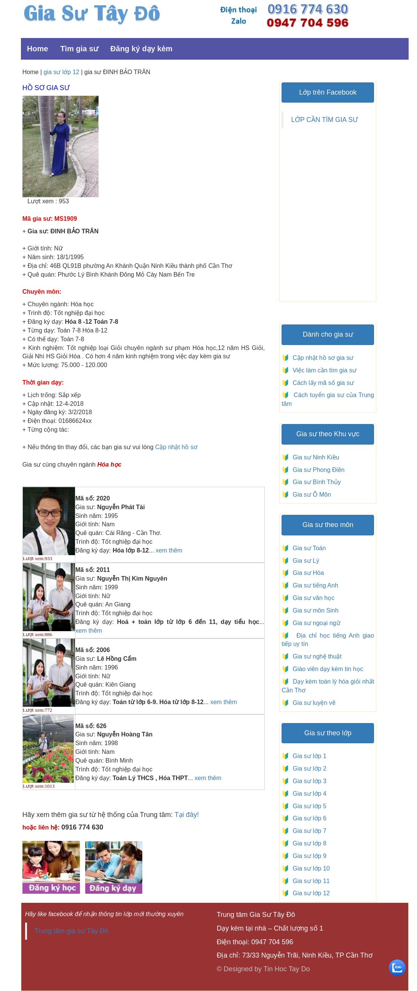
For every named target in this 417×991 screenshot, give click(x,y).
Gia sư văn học (311, 598)
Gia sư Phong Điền (316, 470)
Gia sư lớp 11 (309, 881)
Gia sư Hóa (306, 573)
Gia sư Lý (304, 560)
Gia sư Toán (307, 548)
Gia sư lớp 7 (307, 831)
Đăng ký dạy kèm (141, 48)
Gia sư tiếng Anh (313, 585)
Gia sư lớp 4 (307, 793)
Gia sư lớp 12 (309, 893)
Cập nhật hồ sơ (176, 447)
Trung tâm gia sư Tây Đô (71, 931)
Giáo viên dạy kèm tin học (327, 669)
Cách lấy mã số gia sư (322, 383)
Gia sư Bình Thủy (315, 482)
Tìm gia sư (79, 48)
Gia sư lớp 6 (307, 818)
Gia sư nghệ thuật (316, 656)
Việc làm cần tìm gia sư (324, 370)
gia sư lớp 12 (62, 72)
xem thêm (169, 550)
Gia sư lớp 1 (307, 756)
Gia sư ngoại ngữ (316, 623)
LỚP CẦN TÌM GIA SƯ (324, 119)
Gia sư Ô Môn (310, 494)
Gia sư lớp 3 (307, 781)
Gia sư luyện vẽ (313, 703)
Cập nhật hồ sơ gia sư (322, 358)
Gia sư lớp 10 (309, 868)
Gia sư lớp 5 (307, 806)
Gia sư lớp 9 (307, 856)
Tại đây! (187, 814)
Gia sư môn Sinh (313, 610)
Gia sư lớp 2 (307, 768)
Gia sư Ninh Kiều (314, 457)
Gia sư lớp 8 (307, 843)
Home (37, 48)
